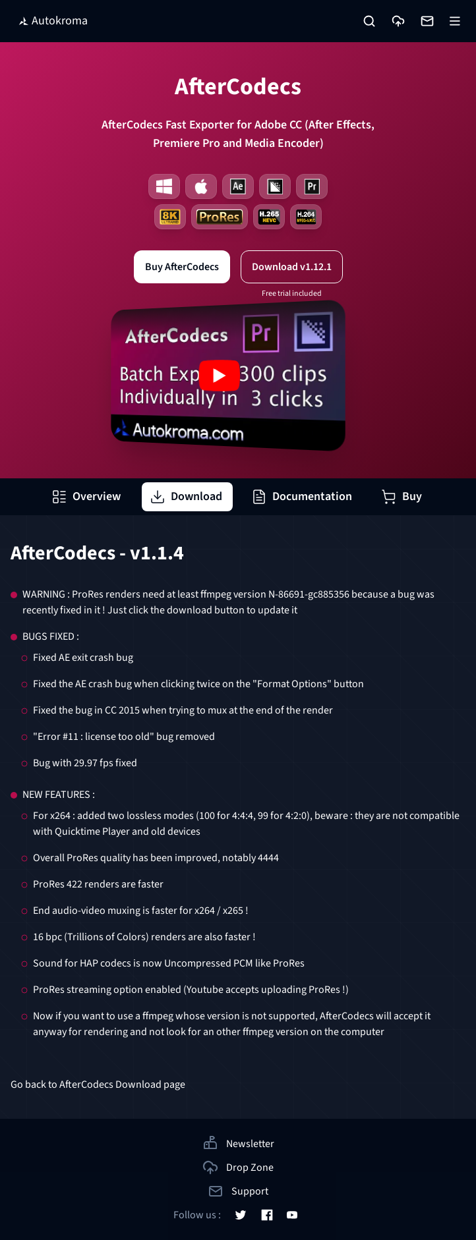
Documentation (301, 496)
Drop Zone (238, 1167)
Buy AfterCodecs (182, 267)
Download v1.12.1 (292, 267)
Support (238, 1191)
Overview (86, 496)
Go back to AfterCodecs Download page (98, 1084)
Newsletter (238, 1143)
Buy (401, 496)
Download (186, 496)
